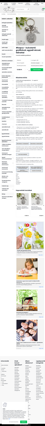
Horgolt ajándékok (40, 393)
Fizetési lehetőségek (36, 4)
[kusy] (26, 70)
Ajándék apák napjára (27, 376)
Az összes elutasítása (13, 421)
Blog (42, 3)
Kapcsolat (20, 3)
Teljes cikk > (40, 255)
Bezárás (24, 422)
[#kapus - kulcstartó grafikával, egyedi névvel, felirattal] (30, 31)
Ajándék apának (39, 377)
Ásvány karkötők (39, 391)
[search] (28, 10)
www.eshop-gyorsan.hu (25, 424)
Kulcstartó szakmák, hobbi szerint (39, 384)
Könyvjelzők (38, 390)
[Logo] (9, 9)
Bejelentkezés (34, 1)
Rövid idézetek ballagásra (22, 312)
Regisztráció (41, 1)
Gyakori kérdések (6, 4)
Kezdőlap (3, 14)
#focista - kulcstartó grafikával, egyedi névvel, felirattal (22, 208)
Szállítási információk (27, 4)
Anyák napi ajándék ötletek (24, 250)
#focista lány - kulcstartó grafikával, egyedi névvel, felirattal (36, 208)
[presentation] (16, 205)
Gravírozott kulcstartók (11, 14)
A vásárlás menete (13, 4)
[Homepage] (1, 3)
